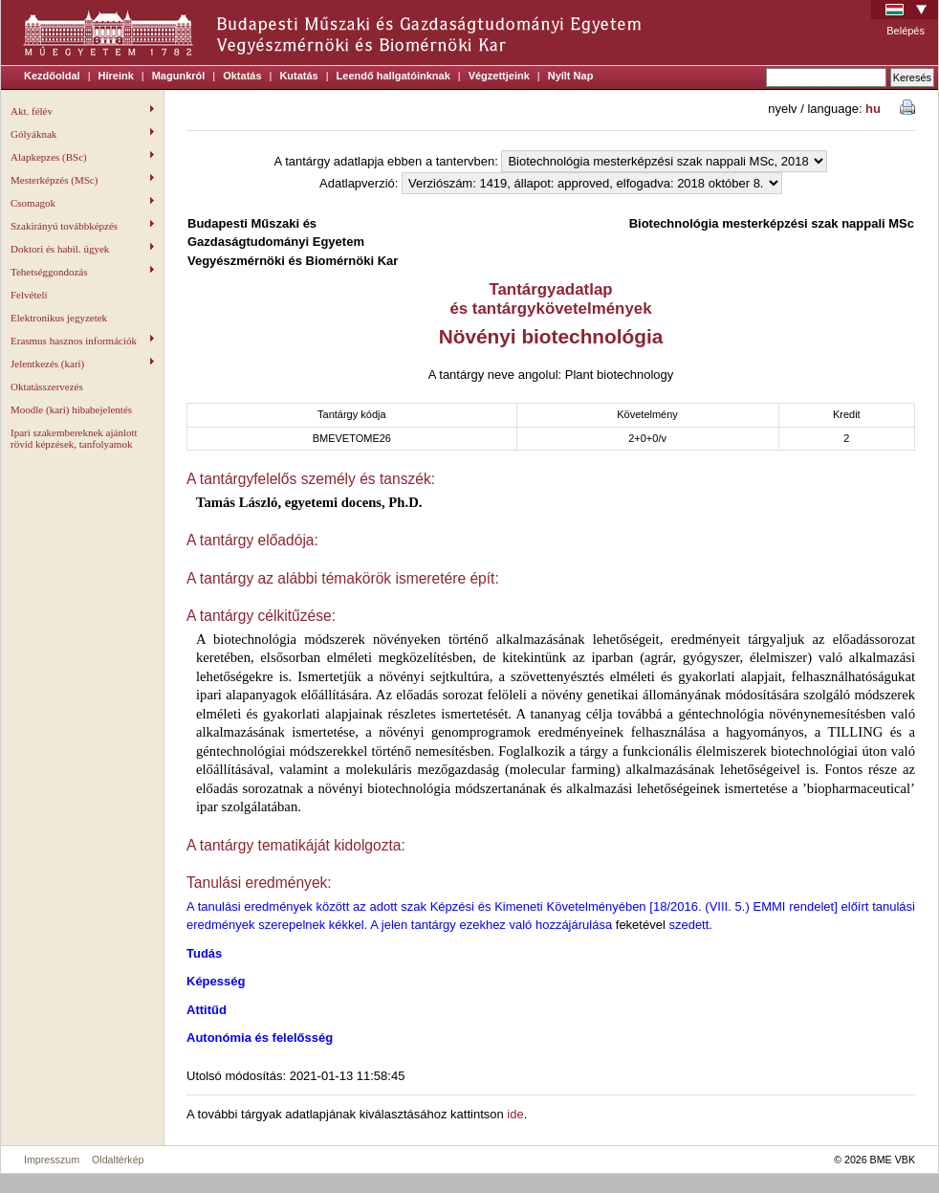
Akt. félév (82, 111)
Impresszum (51, 1159)
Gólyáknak (82, 134)
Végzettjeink (499, 75)
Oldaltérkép (118, 1159)
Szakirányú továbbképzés (82, 226)
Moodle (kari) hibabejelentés (71, 409)
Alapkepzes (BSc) (82, 157)
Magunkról (179, 75)
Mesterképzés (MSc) (82, 180)
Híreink (116, 75)
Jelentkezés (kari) (82, 363)
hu (873, 108)
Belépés (905, 30)
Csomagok (82, 203)
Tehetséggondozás (82, 271)
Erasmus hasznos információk (82, 340)
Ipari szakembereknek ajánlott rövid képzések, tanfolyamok (74, 438)
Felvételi (29, 294)
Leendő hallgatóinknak (393, 75)
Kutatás (298, 75)
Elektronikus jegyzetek (59, 317)
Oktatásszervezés (47, 386)
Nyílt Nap (571, 75)
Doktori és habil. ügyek (82, 248)
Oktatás (242, 75)
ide (515, 1114)
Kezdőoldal (52, 75)
